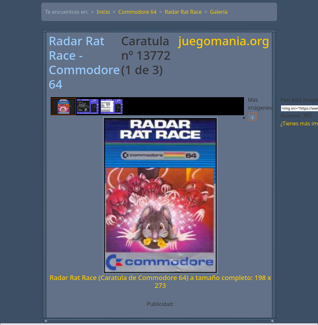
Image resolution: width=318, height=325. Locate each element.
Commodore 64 (137, 11)
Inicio (103, 11)
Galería (219, 11)
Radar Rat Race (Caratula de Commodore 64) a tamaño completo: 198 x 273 (160, 281)
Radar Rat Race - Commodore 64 (84, 63)
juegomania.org (224, 41)
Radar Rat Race (183, 11)
